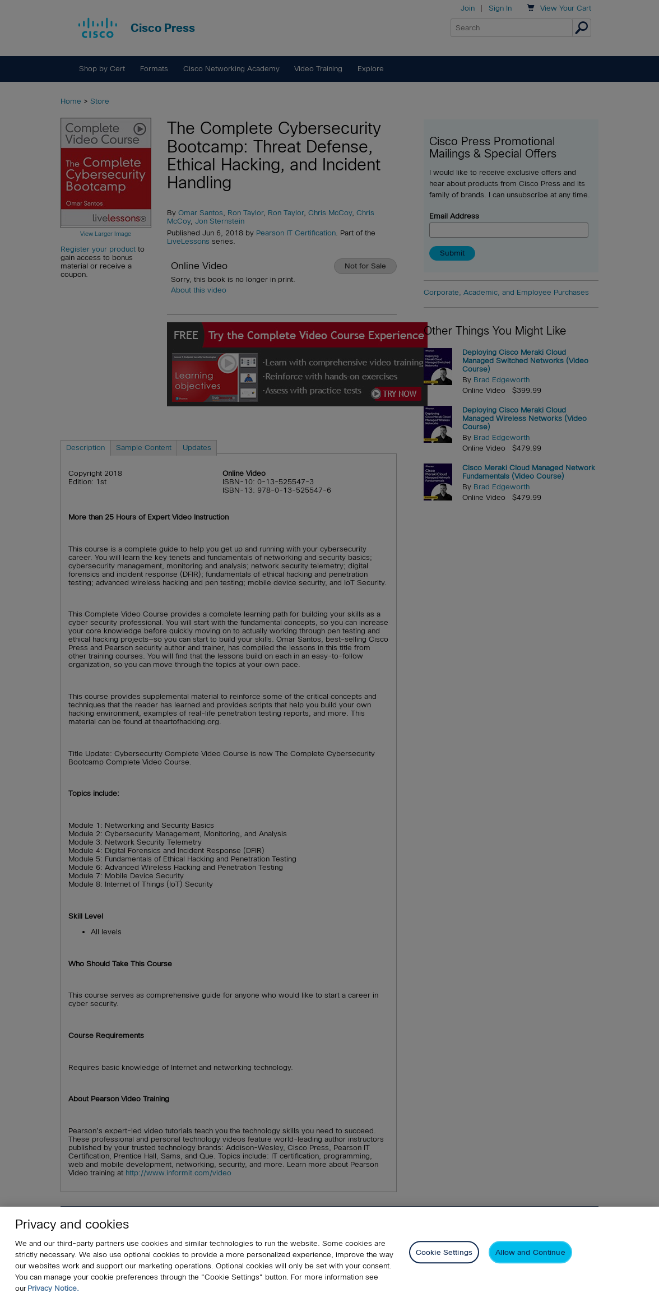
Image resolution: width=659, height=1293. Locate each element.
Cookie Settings (444, 1261)
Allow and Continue (530, 1261)
